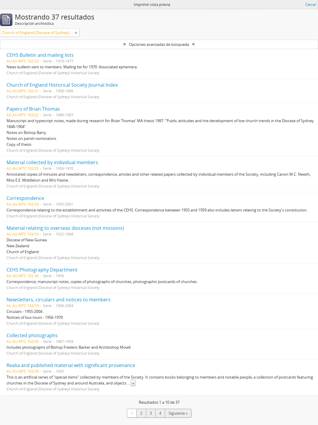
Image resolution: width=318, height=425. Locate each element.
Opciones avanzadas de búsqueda (159, 44)
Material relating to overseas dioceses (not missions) (65, 228)
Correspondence (25, 198)
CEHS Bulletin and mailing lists (40, 55)
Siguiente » (178, 413)
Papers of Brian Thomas (33, 109)
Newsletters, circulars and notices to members (59, 299)
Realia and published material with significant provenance (71, 365)
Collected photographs (32, 335)
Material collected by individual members (52, 162)
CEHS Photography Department (42, 269)
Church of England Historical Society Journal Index (62, 85)
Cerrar (310, 4)
